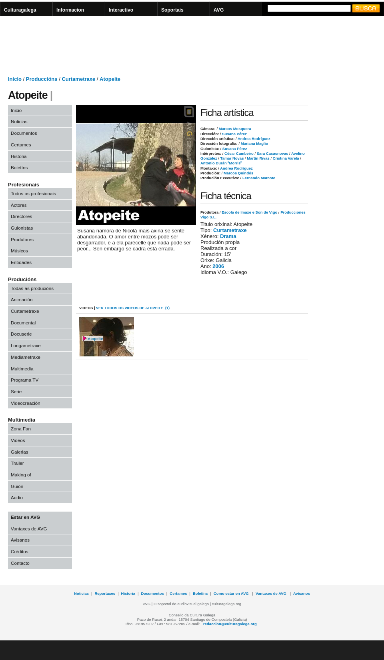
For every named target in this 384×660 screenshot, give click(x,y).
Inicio (15, 79)
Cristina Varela (285, 158)
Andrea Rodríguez (253, 138)
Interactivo (121, 10)
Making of (21, 474)
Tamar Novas (231, 158)
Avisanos (20, 539)
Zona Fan (21, 428)
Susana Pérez (234, 134)
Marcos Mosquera (234, 128)
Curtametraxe (78, 79)
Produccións (42, 79)
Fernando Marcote (258, 178)
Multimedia (22, 368)
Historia (19, 156)
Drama (228, 236)
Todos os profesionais (33, 193)
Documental (23, 322)
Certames (21, 144)
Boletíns (19, 167)
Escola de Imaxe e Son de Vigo (249, 212)
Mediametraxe (25, 357)
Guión (17, 486)
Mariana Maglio (254, 143)
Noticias (19, 121)
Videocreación (25, 403)
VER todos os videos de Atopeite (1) (133, 308)
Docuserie (21, 333)
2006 (218, 266)
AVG (219, 10)
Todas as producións (32, 288)
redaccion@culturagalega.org (230, 624)
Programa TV (24, 379)
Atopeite (110, 79)
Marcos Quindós (237, 173)
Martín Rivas (258, 158)
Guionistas (22, 227)
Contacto (20, 563)
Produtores (22, 239)
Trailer (17, 463)
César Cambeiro (238, 153)
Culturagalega (20, 10)
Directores (21, 216)
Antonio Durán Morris (221, 163)
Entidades (21, 262)
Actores (19, 205)
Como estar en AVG (232, 593)
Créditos (19, 551)
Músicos (19, 250)
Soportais (172, 10)
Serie (16, 391)
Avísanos (301, 593)
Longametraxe (26, 345)
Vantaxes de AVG (29, 528)
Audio (17, 497)
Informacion (70, 10)
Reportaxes (104, 593)
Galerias (19, 451)
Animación (22, 299)
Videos (18, 440)
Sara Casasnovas (272, 153)
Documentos (24, 133)
